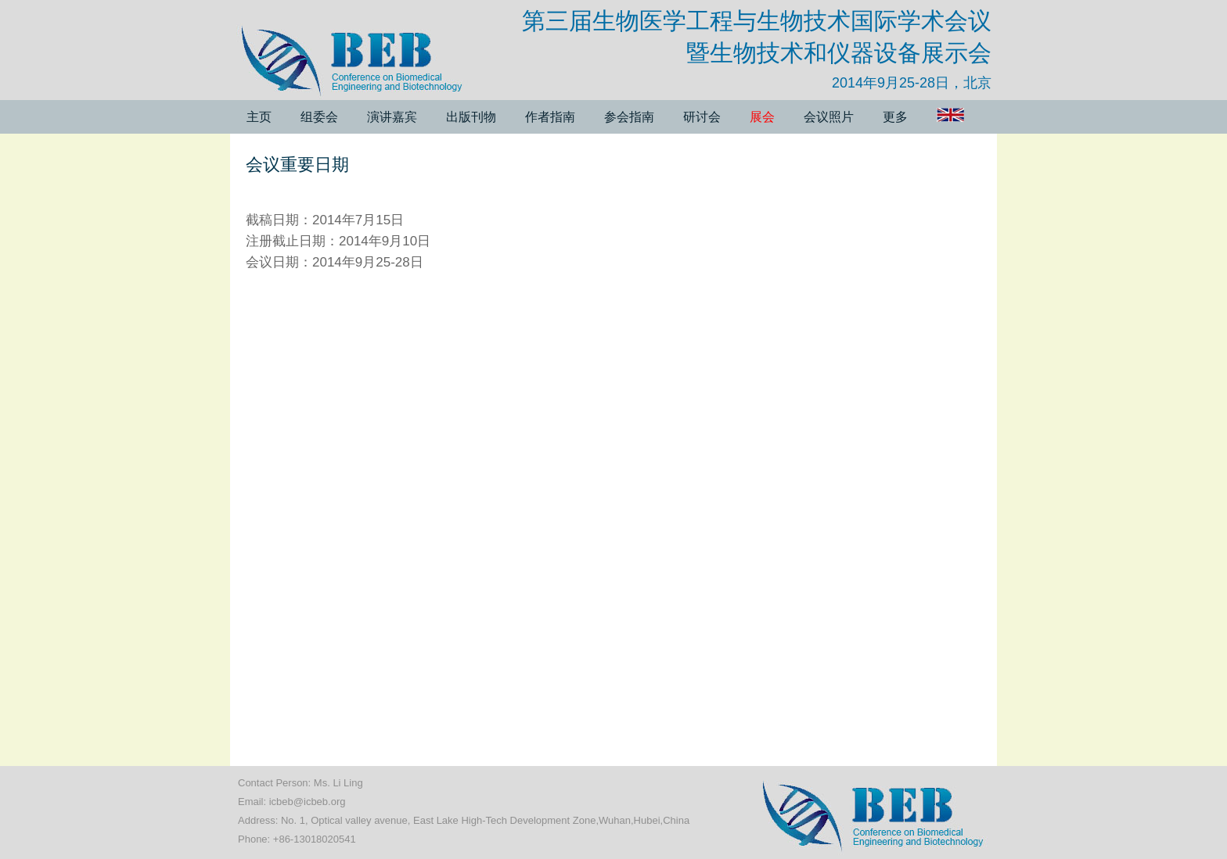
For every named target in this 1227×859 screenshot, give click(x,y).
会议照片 (829, 116)
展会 (762, 116)
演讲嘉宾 (392, 116)
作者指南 (550, 116)
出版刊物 (471, 116)
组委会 (319, 116)
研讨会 (702, 116)
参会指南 (629, 116)
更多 (895, 116)
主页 (259, 116)
